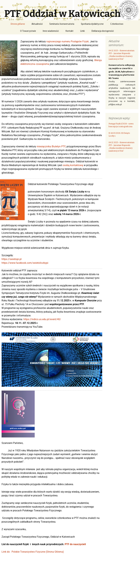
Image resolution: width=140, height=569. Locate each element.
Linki (82, 30)
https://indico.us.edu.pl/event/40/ (42, 319)
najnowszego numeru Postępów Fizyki (67, 41)
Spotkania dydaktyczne (92, 23)
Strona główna (17, 23)
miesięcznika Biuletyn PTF (51, 146)
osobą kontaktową (73, 165)
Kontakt (69, 30)
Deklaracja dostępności (102, 30)
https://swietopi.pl (12, 259)
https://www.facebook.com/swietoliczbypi (25, 262)
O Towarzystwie (28, 30)
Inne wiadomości (51, 30)
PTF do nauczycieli (75, 544)
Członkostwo (116, 23)
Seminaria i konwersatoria (61, 23)
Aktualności (37, 23)
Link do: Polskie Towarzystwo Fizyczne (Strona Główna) (33, 551)
